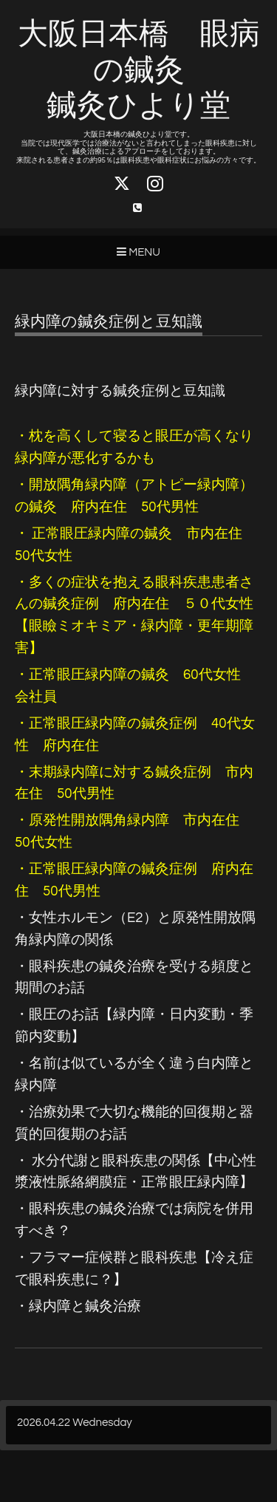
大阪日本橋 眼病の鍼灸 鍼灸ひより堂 (139, 70)
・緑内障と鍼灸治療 (78, 1307)
